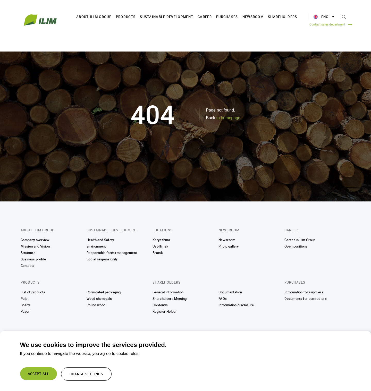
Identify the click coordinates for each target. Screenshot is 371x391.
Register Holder (165, 311)
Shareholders (282, 16)
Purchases (227, 16)
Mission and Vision (35, 246)
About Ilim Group (94, 16)
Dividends (160, 305)
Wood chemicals (99, 298)
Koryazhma (161, 239)
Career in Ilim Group (300, 239)
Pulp (24, 298)
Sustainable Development (166, 16)
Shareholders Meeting (170, 298)
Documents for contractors (305, 298)
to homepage (228, 118)
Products (126, 16)
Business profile (33, 259)
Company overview (35, 239)
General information (168, 292)
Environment (96, 246)
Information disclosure (236, 305)
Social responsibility (102, 259)
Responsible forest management (112, 252)
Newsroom (253, 16)
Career (205, 16)
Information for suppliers (303, 292)
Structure (28, 252)
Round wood (96, 305)
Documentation (230, 292)
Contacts (28, 265)
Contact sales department (327, 24)
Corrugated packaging (104, 292)
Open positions (296, 246)
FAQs (222, 298)
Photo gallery (228, 246)
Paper (25, 311)
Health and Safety (100, 239)
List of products (33, 292)
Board (25, 305)
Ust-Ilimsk (160, 246)
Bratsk (158, 252)
